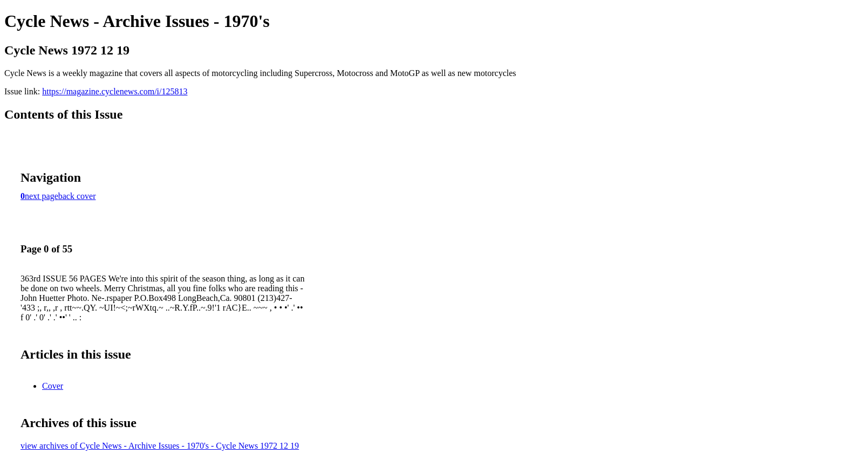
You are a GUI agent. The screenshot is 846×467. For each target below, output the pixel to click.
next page (41, 196)
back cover (77, 196)
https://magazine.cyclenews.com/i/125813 (114, 91)
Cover (52, 385)
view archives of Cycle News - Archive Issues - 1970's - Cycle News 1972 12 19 (160, 445)
